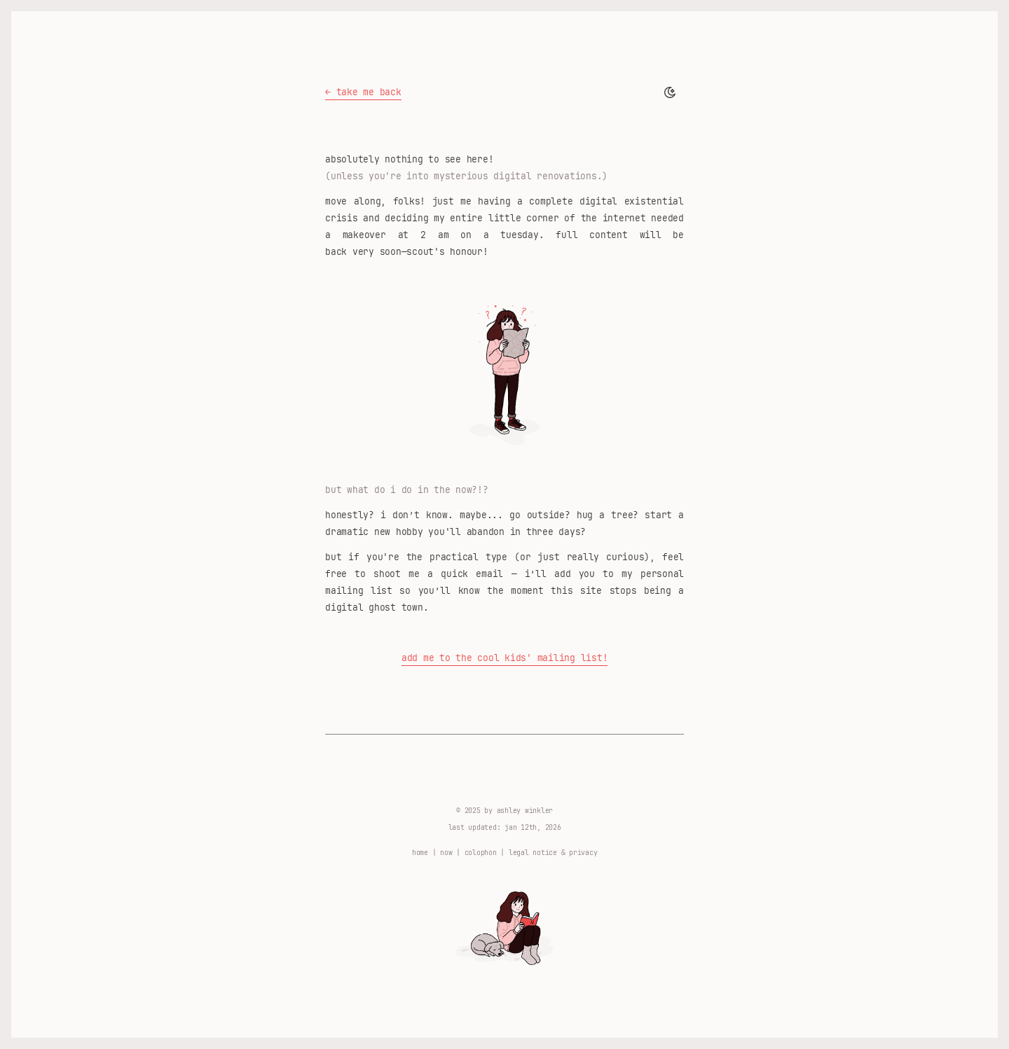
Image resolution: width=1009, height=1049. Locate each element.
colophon (481, 852)
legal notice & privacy (553, 852)
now (446, 852)
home (420, 852)
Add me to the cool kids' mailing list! (504, 658)
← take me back (363, 92)
